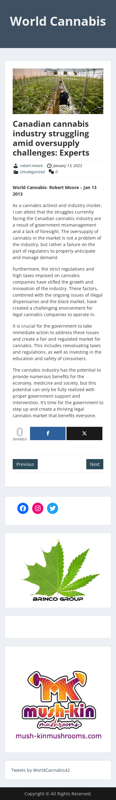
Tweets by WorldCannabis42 (40, 770)
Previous (25, 464)
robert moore (31, 165)
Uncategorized (32, 172)
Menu (11, 10)
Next (95, 464)
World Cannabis (58, 20)
